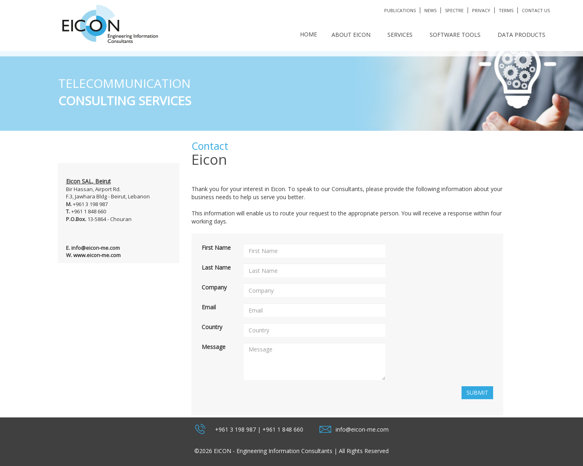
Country (212, 327)
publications (400, 10)
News (430, 10)
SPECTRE (454, 10)
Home (308, 34)
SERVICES (400, 34)
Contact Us (536, 10)
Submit (477, 392)
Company (214, 287)
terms (506, 10)
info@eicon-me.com (362, 429)
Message (214, 347)
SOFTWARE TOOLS (455, 34)
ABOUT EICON (351, 34)
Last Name (216, 267)
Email (209, 307)
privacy (481, 10)
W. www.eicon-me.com (93, 255)
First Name (216, 247)
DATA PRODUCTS (521, 34)
